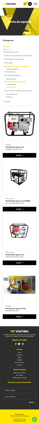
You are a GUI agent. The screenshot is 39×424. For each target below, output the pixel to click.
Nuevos (8, 49)
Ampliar (20, 155)
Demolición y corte (12, 52)
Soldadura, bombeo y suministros (18, 66)
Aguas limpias (11, 84)
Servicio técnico (19, 362)
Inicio (19, 352)
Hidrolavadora (11, 79)
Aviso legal (19, 375)
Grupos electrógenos (13, 75)
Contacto (19, 365)
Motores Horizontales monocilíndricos (19, 91)
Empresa (19, 355)
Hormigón (9, 63)
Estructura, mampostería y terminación (19, 55)
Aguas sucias (11, 87)
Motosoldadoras (11, 94)
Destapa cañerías (12, 69)
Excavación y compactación (15, 59)
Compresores (10, 72)
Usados (7, 101)
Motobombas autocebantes (16, 82)
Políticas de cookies (20, 373)
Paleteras (9, 97)
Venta (7, 46)
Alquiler (19, 360)
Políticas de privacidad (19, 377)
